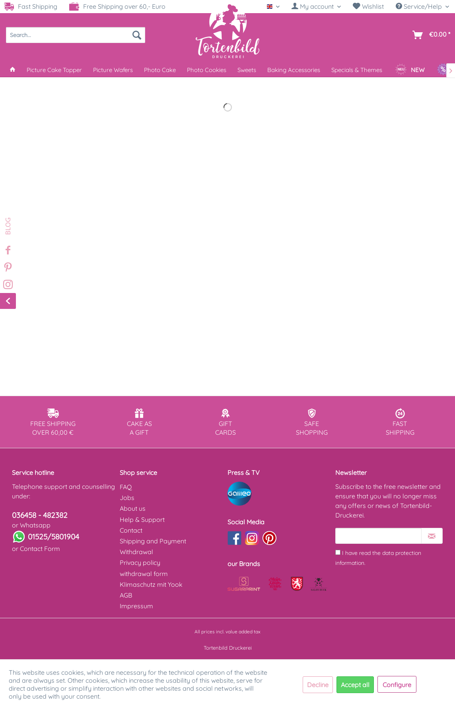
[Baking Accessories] (294, 70)
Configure (397, 685)
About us (133, 508)
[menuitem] (316, 7)
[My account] (316, 6)
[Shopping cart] (429, 35)
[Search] (136, 35)
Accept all (355, 685)
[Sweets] (247, 70)
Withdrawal (136, 552)
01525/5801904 (53, 536)
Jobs (127, 498)
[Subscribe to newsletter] (432, 536)
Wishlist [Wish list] (368, 6)
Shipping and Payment (153, 541)
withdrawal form (144, 574)
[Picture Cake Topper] (54, 70)
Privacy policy (140, 562)
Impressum (136, 606)
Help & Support (142, 519)
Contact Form (40, 549)
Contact (131, 530)
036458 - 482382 (40, 515)
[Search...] (75, 35)
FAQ (126, 487)
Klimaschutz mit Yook (151, 584)
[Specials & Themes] (357, 70)
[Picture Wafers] (113, 70)
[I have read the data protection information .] (337, 552)
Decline (318, 685)
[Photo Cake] (159, 70)
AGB (126, 595)
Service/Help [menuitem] (419, 6)
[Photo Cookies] (206, 70)
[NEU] (409, 70)
